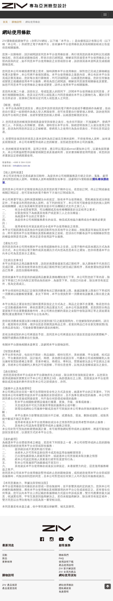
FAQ (61, 558)
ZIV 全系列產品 (67, 571)
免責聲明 (64, 591)
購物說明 (17, 22)
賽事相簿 (7, 561)
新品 (4, 558)
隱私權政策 (65, 588)
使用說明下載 (66, 561)
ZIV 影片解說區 (67, 568)
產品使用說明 (66, 565)
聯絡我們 (64, 555)
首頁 (5, 22)
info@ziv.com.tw (21, 166)
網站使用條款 (66, 585)
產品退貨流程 (9, 588)
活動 (4, 555)
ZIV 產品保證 (9, 585)
